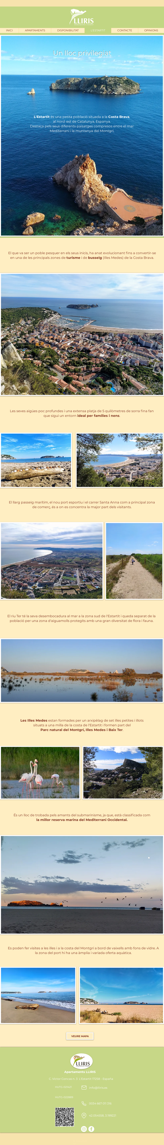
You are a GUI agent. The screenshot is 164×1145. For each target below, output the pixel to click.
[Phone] (84, 1103)
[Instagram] (84, 1129)
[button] (35, 30)
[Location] (84, 1116)
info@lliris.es (98, 1087)
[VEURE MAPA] (80, 1036)
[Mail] (84, 1087)
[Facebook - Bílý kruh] (91, 1129)
